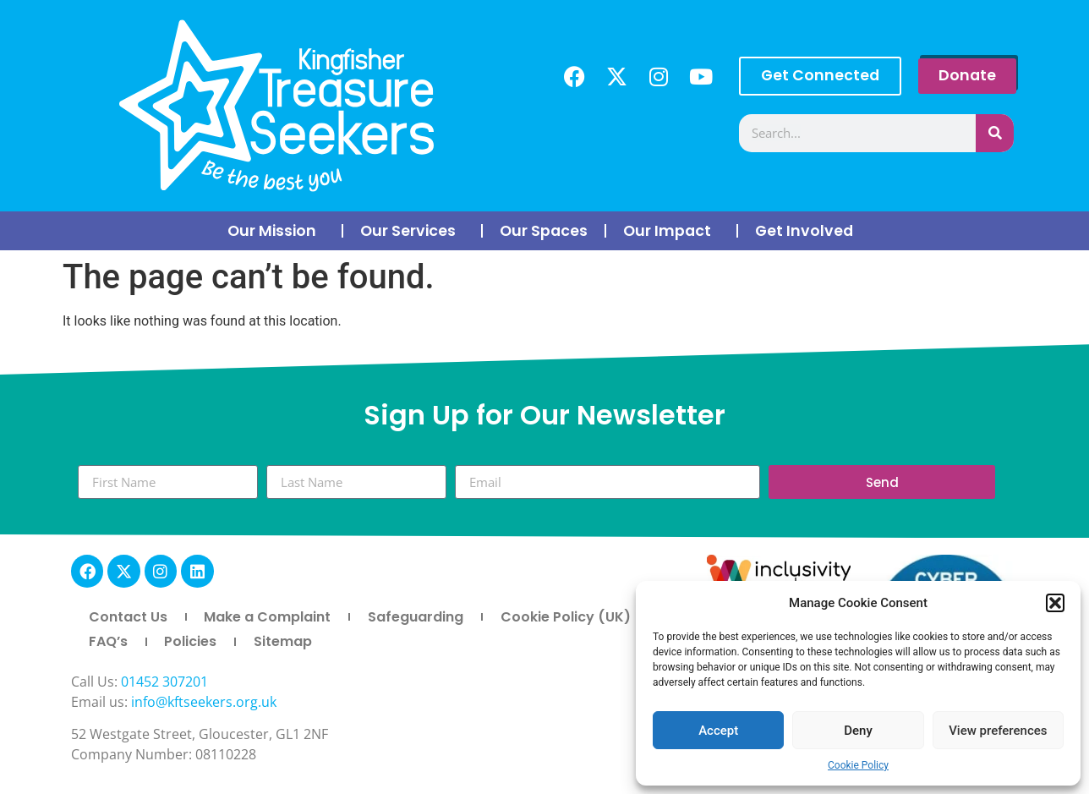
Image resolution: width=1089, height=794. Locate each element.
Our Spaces (544, 231)
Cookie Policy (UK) (566, 617)
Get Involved (808, 231)
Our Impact (671, 231)
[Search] (995, 133)
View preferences (998, 730)
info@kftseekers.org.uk (203, 702)
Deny (858, 730)
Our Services (412, 231)
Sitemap (283, 641)
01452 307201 (164, 681)
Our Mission (276, 231)
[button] (1055, 602)
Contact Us (128, 617)
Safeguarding (415, 617)
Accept (718, 730)
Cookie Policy (858, 765)
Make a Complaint (267, 617)
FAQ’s (108, 641)
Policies (190, 641)
